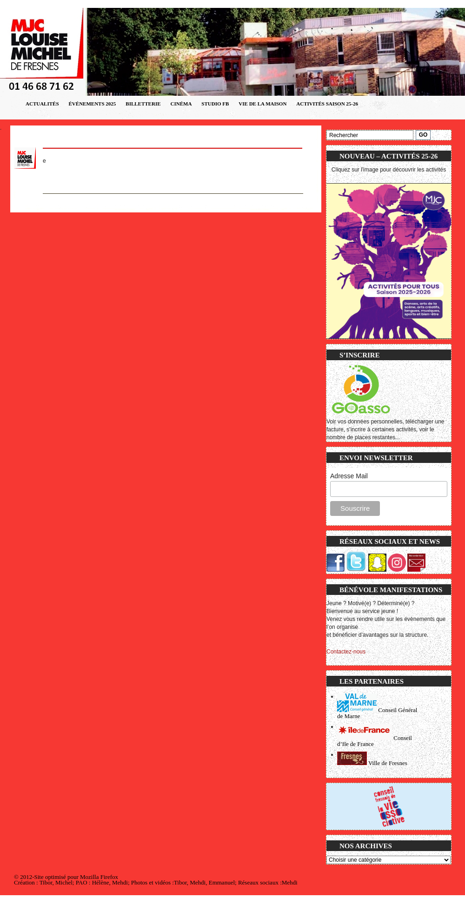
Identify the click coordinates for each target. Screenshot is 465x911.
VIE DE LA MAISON (262, 103)
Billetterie (143, 103)
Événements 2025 (92, 103)
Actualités (42, 103)
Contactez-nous (345, 651)
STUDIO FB (215, 103)
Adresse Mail (349, 476)
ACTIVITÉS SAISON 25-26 (327, 103)
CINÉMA (181, 103)
